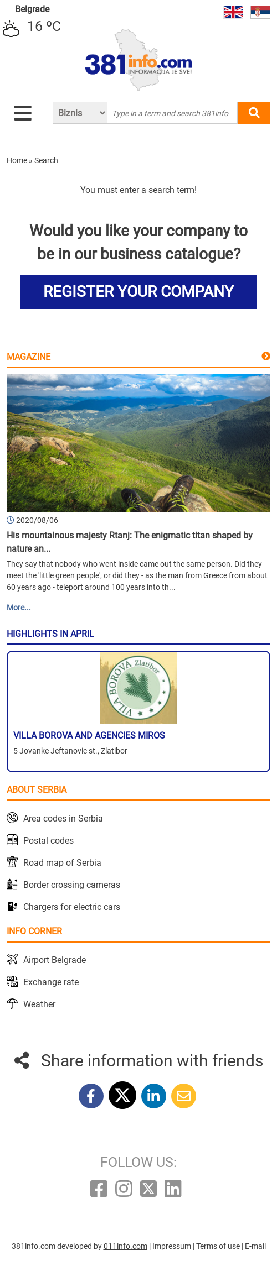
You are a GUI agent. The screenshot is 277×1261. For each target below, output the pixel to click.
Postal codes (48, 840)
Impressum (172, 1246)
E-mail (255, 1246)
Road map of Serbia (62, 862)
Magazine (28, 357)
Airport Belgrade (54, 960)
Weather (39, 1004)
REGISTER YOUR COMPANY (138, 291)
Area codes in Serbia (63, 818)
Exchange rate (51, 982)
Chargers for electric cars (71, 907)
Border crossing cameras (71, 885)
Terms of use (219, 1246)
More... (19, 607)
